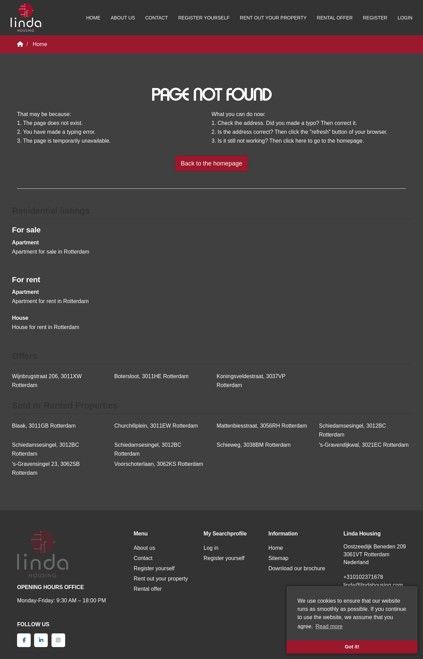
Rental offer (335, 17)
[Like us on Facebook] (24, 640)
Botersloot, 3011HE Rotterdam (151, 376)
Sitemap (278, 558)
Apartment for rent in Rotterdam (50, 301)
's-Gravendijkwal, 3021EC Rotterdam (364, 445)
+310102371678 (363, 577)
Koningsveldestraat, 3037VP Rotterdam (251, 380)
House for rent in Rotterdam (45, 327)
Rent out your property (273, 17)
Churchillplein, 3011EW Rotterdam (156, 426)
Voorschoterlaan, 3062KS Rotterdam (158, 464)
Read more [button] (329, 626)
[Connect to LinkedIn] (41, 640)
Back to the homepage (211, 163)
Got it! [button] (352, 646)
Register (375, 17)
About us (123, 17)
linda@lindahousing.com (373, 585)
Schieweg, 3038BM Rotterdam (254, 445)
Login (404, 17)
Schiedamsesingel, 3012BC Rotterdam (352, 430)
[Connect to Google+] (58, 640)
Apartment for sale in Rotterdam (50, 252)
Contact (156, 17)
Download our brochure (296, 568)
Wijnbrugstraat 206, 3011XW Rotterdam (47, 380)
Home (93, 17)
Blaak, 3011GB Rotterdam (44, 426)
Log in (211, 548)
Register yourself (204, 17)
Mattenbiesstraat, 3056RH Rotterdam (262, 426)
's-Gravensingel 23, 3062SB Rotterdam (46, 468)
